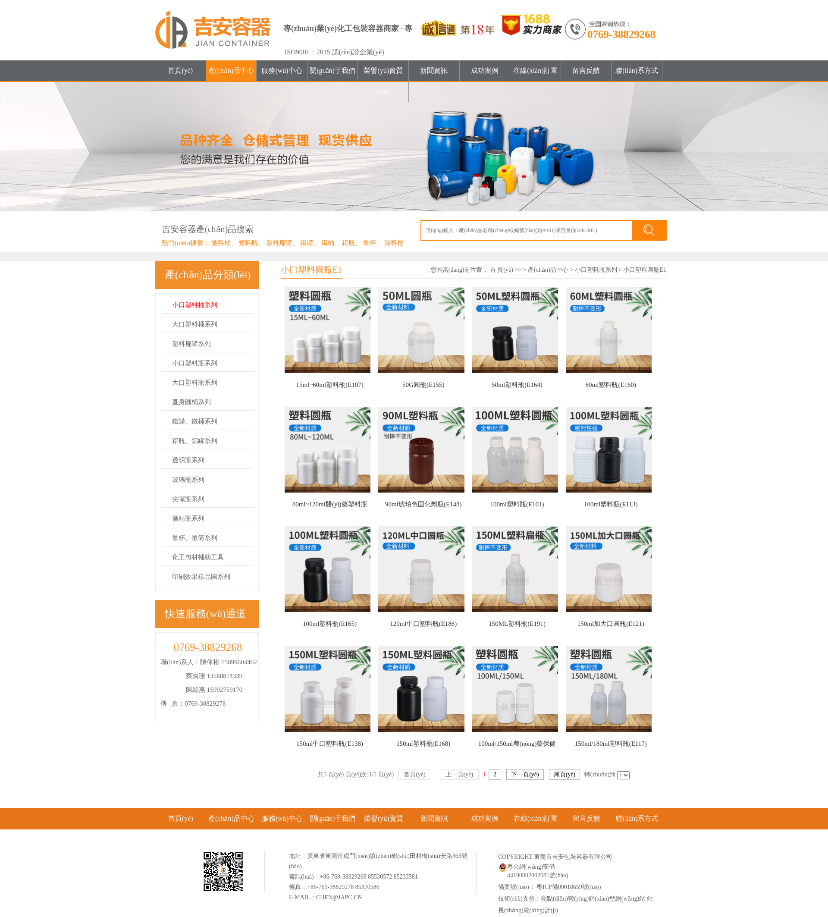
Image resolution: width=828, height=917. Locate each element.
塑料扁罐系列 (191, 343)
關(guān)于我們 (332, 70)
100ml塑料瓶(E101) (517, 504)
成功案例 (485, 70)
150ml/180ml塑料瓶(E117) (611, 743)
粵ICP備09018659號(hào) (568, 887)
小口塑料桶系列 (194, 304)
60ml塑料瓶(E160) (611, 384)
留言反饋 (586, 70)
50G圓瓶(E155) (423, 384)
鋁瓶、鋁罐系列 (194, 440)
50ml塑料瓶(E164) (517, 384)
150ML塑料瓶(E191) (517, 623)
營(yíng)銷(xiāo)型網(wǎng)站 (606, 898)
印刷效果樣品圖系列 (201, 576)
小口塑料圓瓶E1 (644, 270)
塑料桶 (221, 242)
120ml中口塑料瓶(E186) (423, 623)
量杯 (369, 242)
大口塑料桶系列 (194, 324)
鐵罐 (306, 242)
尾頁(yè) (565, 774)
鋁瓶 (348, 242)
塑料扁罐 (279, 242)
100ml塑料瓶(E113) (610, 504)
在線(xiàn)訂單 (535, 70)
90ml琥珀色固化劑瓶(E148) (423, 504)
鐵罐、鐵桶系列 (194, 421)
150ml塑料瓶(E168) (423, 743)
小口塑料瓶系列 (194, 363)
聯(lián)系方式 (636, 70)
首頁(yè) (180, 70)
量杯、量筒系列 (194, 537)
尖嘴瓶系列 (188, 499)
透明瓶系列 (188, 460)
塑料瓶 (248, 242)
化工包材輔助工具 (198, 557)
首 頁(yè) (501, 270)
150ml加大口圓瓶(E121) (610, 623)
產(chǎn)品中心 (231, 70)
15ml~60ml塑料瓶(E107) (329, 384)
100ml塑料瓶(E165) (330, 623)
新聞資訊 (434, 70)
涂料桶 (394, 242)
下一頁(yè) (525, 774)
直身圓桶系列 (191, 402)
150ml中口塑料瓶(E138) (329, 743)
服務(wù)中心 (281, 70)
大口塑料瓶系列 (194, 382)
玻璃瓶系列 (188, 479)
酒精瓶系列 (188, 518)
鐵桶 (327, 242)
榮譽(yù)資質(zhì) (383, 81)
